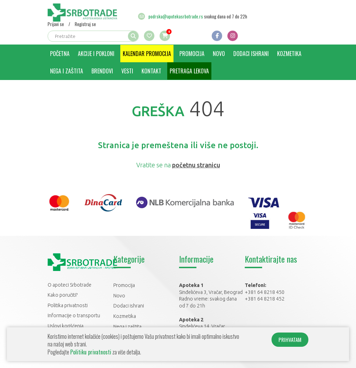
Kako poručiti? (63, 295)
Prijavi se (56, 24)
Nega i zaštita (66, 71)
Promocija (191, 53)
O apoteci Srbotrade (69, 285)
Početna (60, 53)
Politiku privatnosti (90, 352)
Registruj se (85, 24)
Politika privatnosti (68, 305)
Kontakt (151, 71)
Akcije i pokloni (96, 53)
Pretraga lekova (189, 71)
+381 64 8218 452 (264, 299)
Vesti (127, 71)
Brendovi (102, 71)
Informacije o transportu (74, 315)
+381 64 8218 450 (264, 292)
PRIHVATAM (289, 339)
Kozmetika (289, 53)
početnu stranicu (196, 164)
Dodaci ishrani (251, 53)
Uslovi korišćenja (65, 326)
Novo (219, 53)
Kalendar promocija (147, 53)
